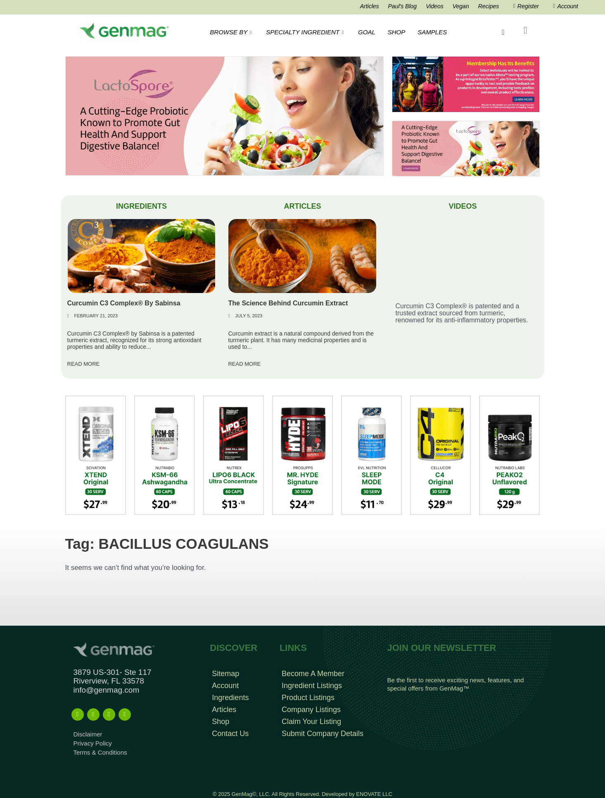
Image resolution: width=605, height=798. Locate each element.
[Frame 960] (465, 84)
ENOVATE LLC (374, 794)
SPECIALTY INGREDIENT (306, 32)
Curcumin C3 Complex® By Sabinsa (123, 303)
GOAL (366, 32)
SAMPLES (432, 32)
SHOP (397, 32)
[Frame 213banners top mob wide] (465, 148)
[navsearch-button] (503, 32)
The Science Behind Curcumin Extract (288, 303)
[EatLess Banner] (224, 115)
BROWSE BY (232, 32)
